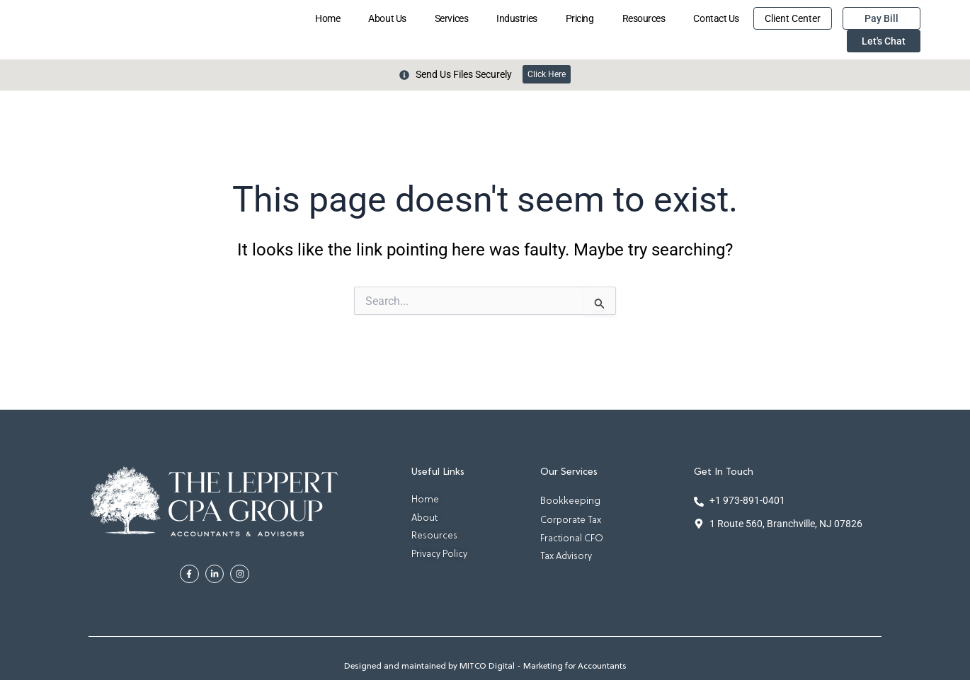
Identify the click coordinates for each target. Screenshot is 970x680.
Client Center (793, 18)
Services (451, 18)
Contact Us (716, 18)
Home (327, 18)
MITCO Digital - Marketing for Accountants (543, 667)
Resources (644, 18)
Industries (516, 18)
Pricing (580, 18)
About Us (387, 18)
